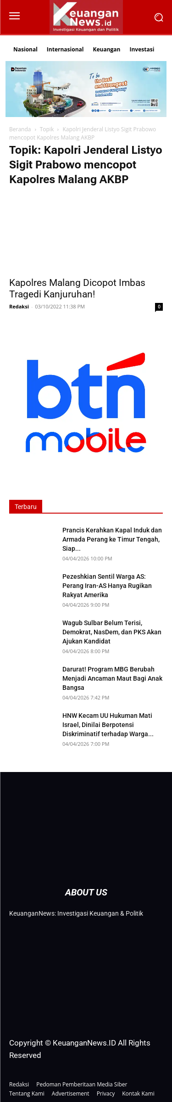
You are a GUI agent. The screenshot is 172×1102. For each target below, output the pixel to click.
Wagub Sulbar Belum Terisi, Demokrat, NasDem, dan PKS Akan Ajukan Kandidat (111, 632)
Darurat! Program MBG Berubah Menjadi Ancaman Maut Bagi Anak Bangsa (112, 678)
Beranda (20, 129)
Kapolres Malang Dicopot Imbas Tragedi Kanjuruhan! (77, 288)
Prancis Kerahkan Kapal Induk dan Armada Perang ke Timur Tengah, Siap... (112, 539)
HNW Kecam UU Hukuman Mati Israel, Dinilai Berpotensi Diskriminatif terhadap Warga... (108, 725)
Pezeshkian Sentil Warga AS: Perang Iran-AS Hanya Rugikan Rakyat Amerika (107, 586)
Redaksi (19, 306)
